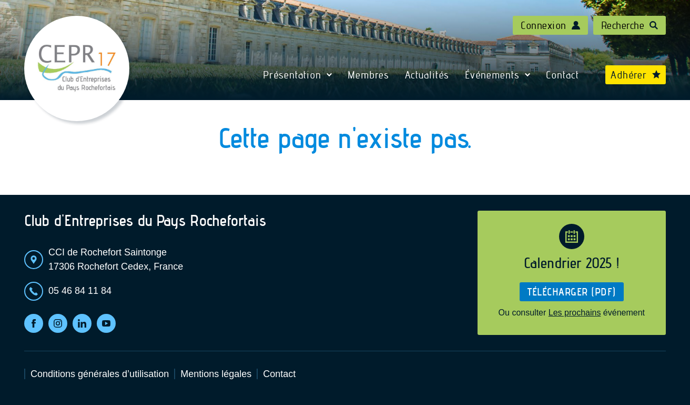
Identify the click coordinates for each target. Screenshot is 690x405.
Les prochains (575, 312)
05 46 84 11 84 (79, 290)
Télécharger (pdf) (571, 291)
